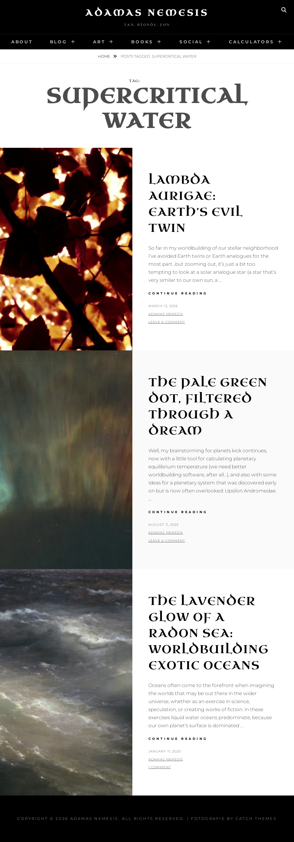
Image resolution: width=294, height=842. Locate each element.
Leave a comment (166, 322)
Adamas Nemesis (147, 13)
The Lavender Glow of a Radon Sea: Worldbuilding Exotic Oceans (208, 633)
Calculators (251, 41)
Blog (58, 41)
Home (104, 56)
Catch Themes (256, 818)
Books (142, 41)
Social (191, 41)
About (22, 41)
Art (99, 41)
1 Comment (159, 767)
